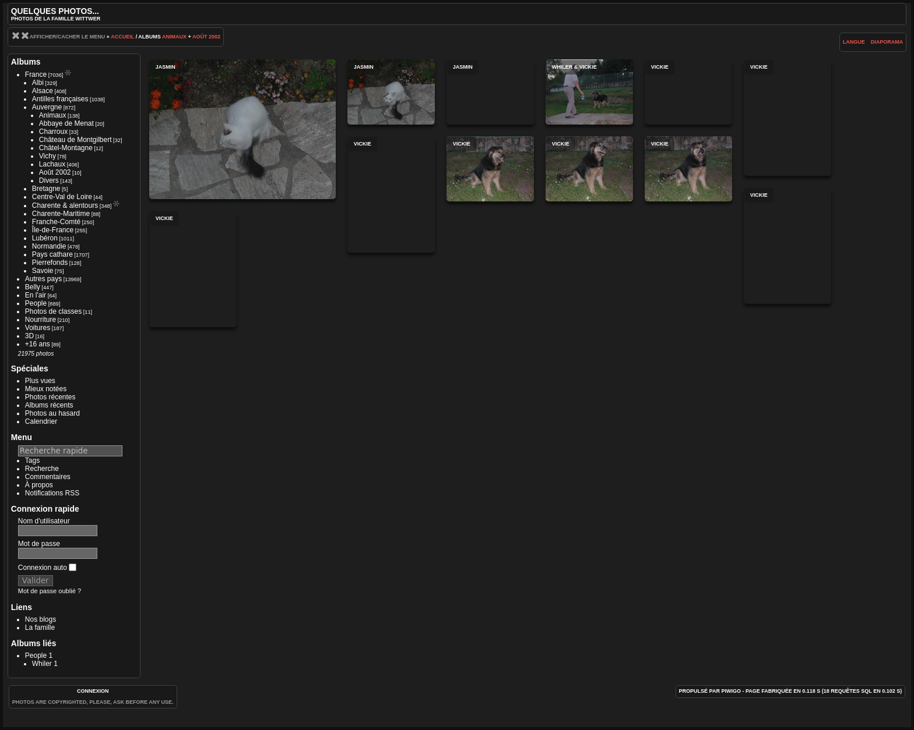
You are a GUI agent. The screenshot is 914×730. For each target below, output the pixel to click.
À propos (39, 485)
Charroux (53, 131)
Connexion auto (47, 568)
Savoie (43, 271)
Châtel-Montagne (66, 148)
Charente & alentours (65, 205)
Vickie (688, 92)
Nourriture (40, 320)
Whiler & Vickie (589, 92)
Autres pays (43, 279)
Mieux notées (45, 389)
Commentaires (48, 477)
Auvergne (47, 107)
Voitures (37, 328)
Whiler (42, 664)
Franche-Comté (56, 222)
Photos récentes (50, 397)
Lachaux (52, 164)
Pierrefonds (50, 262)
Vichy (47, 156)
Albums (26, 61)
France (36, 74)
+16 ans (37, 344)
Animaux (174, 37)
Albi (38, 83)
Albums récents (49, 405)
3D (29, 336)
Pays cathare (52, 254)
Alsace (42, 91)
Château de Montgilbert (75, 140)
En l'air (35, 295)
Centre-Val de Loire (62, 197)
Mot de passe (39, 544)
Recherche (42, 469)
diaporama (887, 42)
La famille (40, 627)
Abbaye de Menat (66, 123)
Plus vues (40, 381)
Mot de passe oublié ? (49, 590)
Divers (49, 180)
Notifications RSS (52, 493)
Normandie (49, 246)
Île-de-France (52, 230)
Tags (32, 460)
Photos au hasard (52, 413)
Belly (32, 287)
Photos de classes (53, 311)
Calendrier (41, 421)
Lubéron (45, 238)
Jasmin (242, 129)
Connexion (93, 691)
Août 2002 (206, 37)
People (36, 303)
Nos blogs (40, 619)
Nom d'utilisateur (44, 521)
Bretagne (46, 189)
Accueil (122, 37)
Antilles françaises (60, 99)
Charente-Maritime (61, 214)
